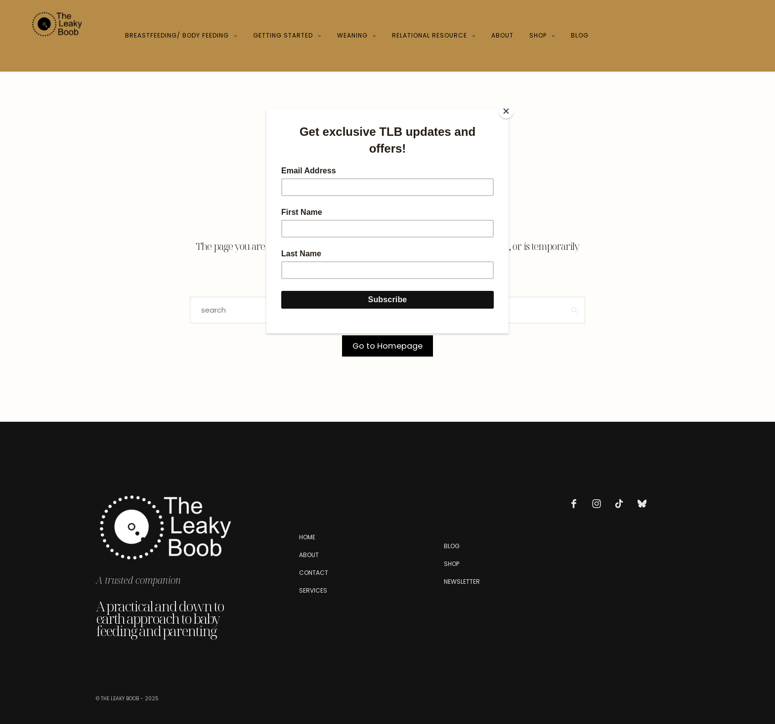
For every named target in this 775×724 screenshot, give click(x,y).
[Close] (506, 111)
